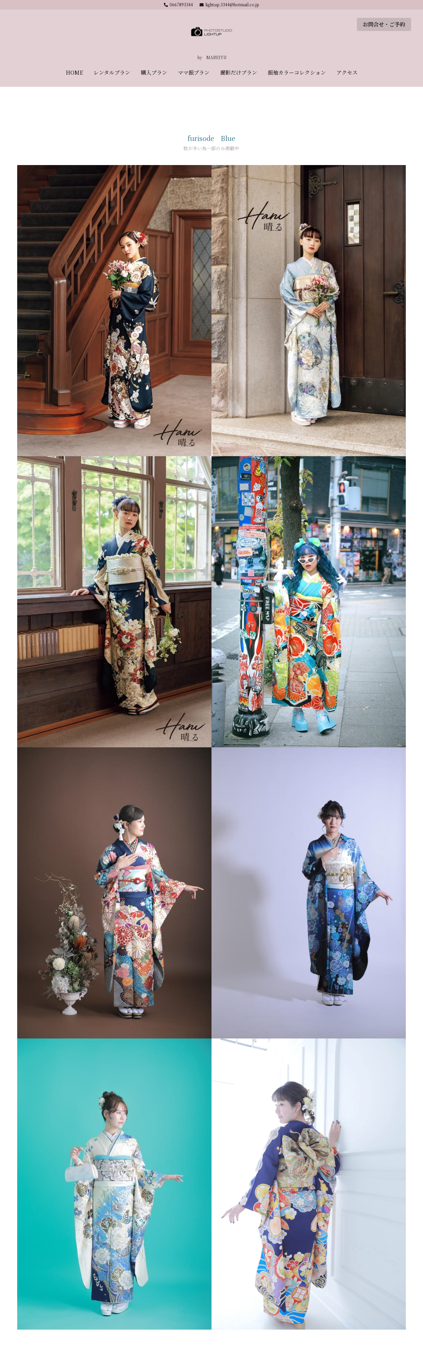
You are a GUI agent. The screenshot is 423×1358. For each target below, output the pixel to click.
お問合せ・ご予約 (384, 24)
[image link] (211, 32)
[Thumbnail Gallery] (114, 310)
